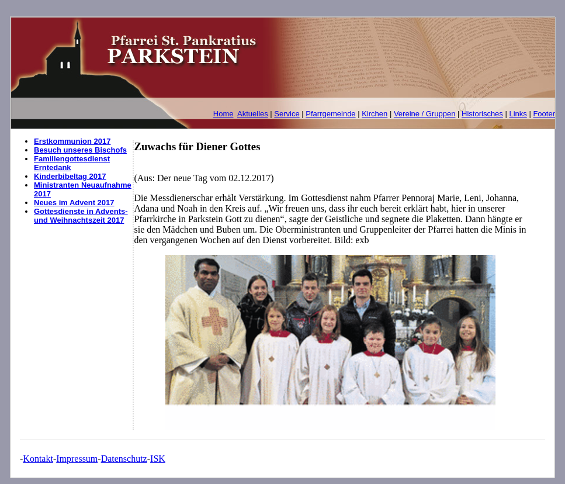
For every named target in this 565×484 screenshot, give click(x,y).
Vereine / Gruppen (425, 113)
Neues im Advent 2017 (74, 202)
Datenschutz (124, 459)
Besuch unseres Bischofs (80, 150)
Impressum (77, 459)
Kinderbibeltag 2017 (70, 176)
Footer (544, 113)
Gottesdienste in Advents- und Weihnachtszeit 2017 (81, 215)
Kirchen (374, 113)
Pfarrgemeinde (330, 113)
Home (223, 113)
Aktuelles (252, 113)
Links (517, 113)
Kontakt (38, 459)
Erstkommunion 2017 (72, 141)
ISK (157, 459)
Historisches (482, 113)
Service (286, 113)
